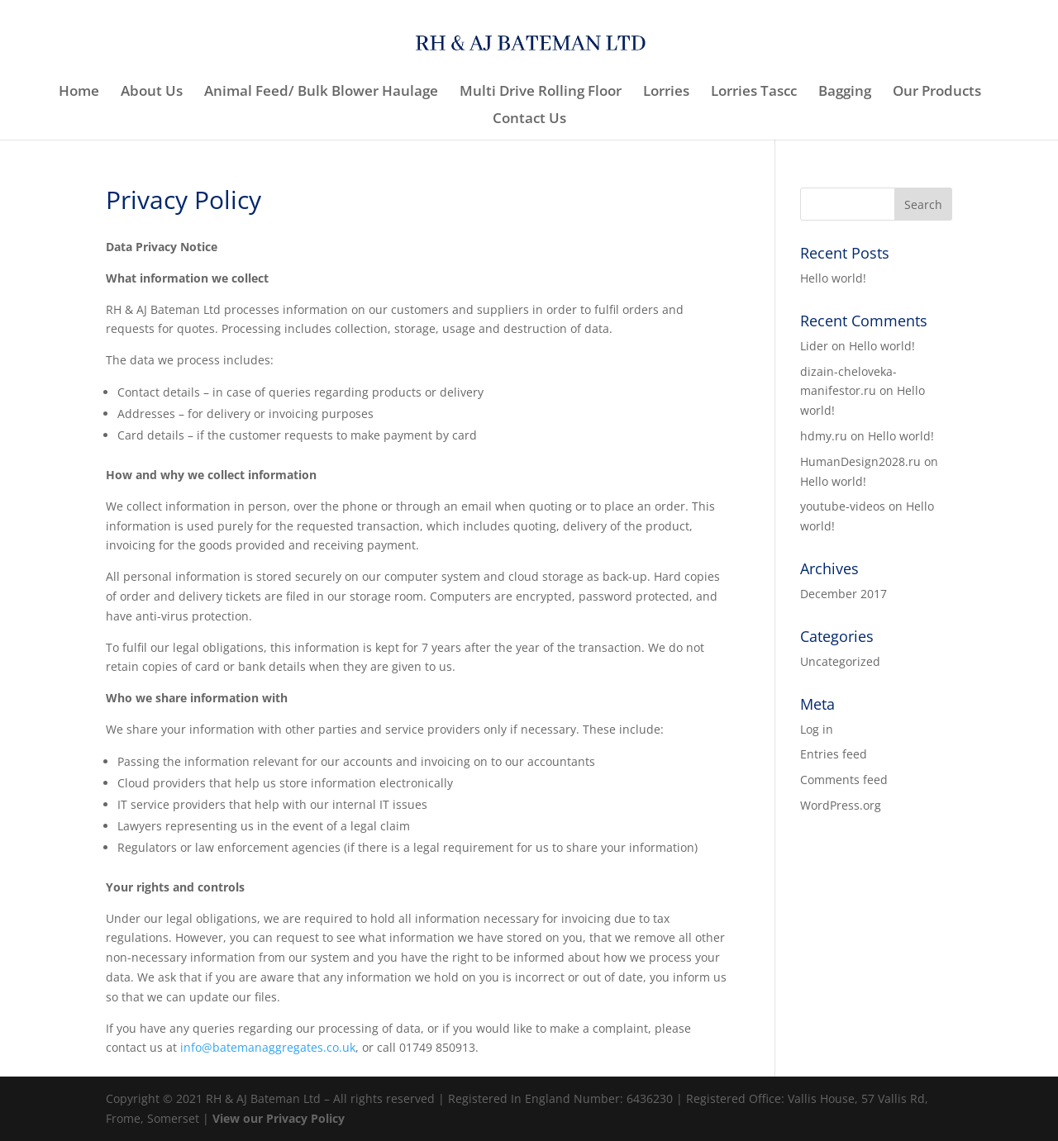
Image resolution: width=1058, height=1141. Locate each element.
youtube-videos (842, 506)
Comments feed (844, 779)
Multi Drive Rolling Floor (541, 92)
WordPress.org (840, 805)
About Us (152, 92)
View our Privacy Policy (278, 1118)
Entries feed (833, 754)
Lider (814, 346)
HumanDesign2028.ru (860, 461)
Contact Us (529, 119)
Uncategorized (840, 661)
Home (79, 92)
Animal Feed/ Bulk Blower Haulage (321, 92)
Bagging (844, 92)
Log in (816, 729)
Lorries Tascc (754, 92)
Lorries (666, 92)
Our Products (937, 92)
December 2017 (843, 593)
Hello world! (833, 278)
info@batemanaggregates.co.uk (267, 1047)
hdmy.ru (823, 436)
